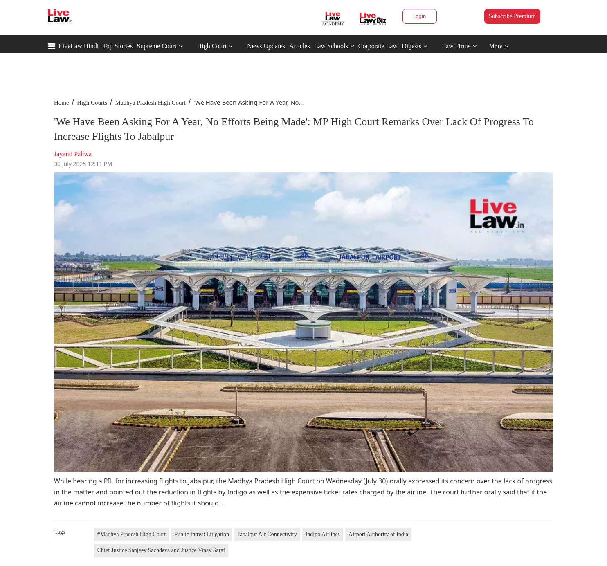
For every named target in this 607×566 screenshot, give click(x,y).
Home (61, 102)
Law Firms (459, 46)
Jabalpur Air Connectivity (267, 534)
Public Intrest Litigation (201, 534)
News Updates (266, 46)
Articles (299, 46)
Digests (411, 46)
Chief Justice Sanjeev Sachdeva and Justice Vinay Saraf (161, 550)
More (498, 46)
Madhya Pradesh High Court (150, 102)
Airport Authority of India (378, 534)
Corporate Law (378, 46)
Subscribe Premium (512, 16)
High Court (212, 46)
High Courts (92, 102)
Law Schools (334, 46)
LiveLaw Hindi (78, 46)
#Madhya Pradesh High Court (131, 534)
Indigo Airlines (323, 534)
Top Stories (118, 46)
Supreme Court (156, 46)
